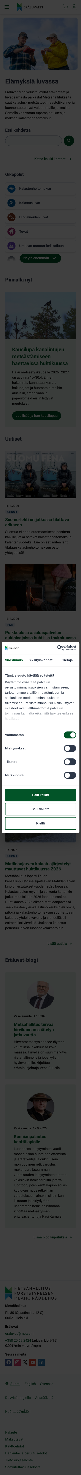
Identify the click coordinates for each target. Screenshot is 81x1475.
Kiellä (40, 823)
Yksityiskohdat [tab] (40, 660)
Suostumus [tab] (14, 660)
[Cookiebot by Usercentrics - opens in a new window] (57, 648)
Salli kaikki (40, 795)
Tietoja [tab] (67, 660)
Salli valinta (40, 809)
